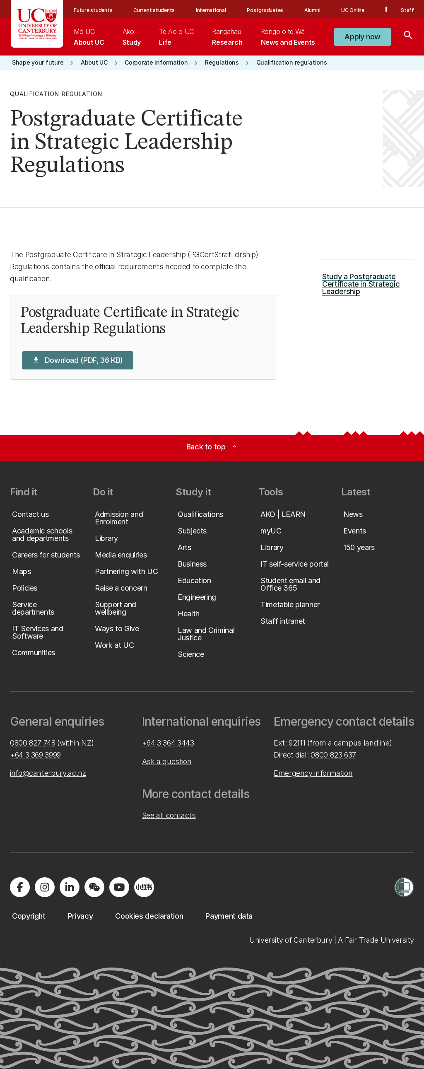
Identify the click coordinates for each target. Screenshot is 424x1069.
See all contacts (169, 815)
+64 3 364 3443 (168, 742)
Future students (93, 10)
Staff (407, 10)
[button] (362, 37)
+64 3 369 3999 (35, 754)
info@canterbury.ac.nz (48, 773)
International (211, 10)
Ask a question (167, 761)
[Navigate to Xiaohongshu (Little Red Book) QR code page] (144, 887)
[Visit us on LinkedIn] (70, 887)
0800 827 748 (32, 742)
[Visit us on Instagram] (45, 887)
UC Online (352, 10)
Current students (154, 10)
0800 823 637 (333, 754)
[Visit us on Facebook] (20, 887)
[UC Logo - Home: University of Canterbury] (37, 24)
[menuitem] (89, 37)
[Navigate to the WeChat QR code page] (94, 887)
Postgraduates (265, 10)
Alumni (312, 10)
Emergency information (313, 773)
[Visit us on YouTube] (119, 887)
